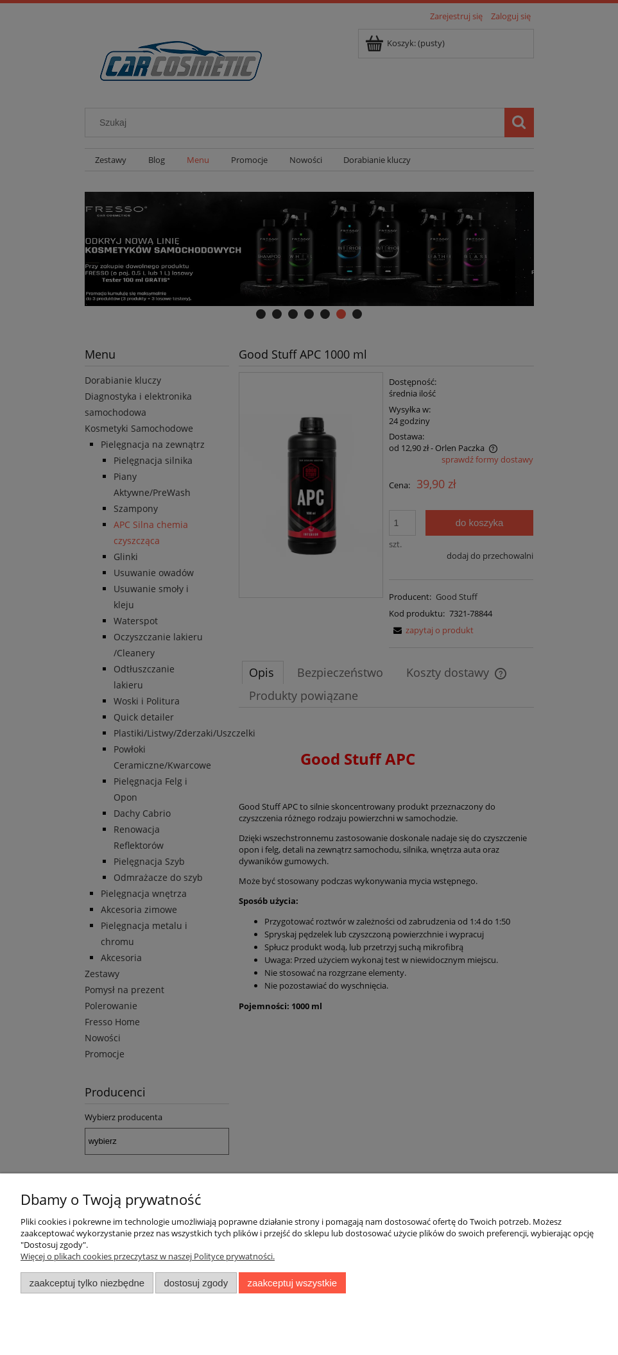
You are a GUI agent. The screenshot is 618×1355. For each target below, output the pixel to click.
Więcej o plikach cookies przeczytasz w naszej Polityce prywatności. (148, 1256)
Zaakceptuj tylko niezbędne (87, 1282)
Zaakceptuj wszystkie (292, 1282)
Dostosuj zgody (196, 1282)
